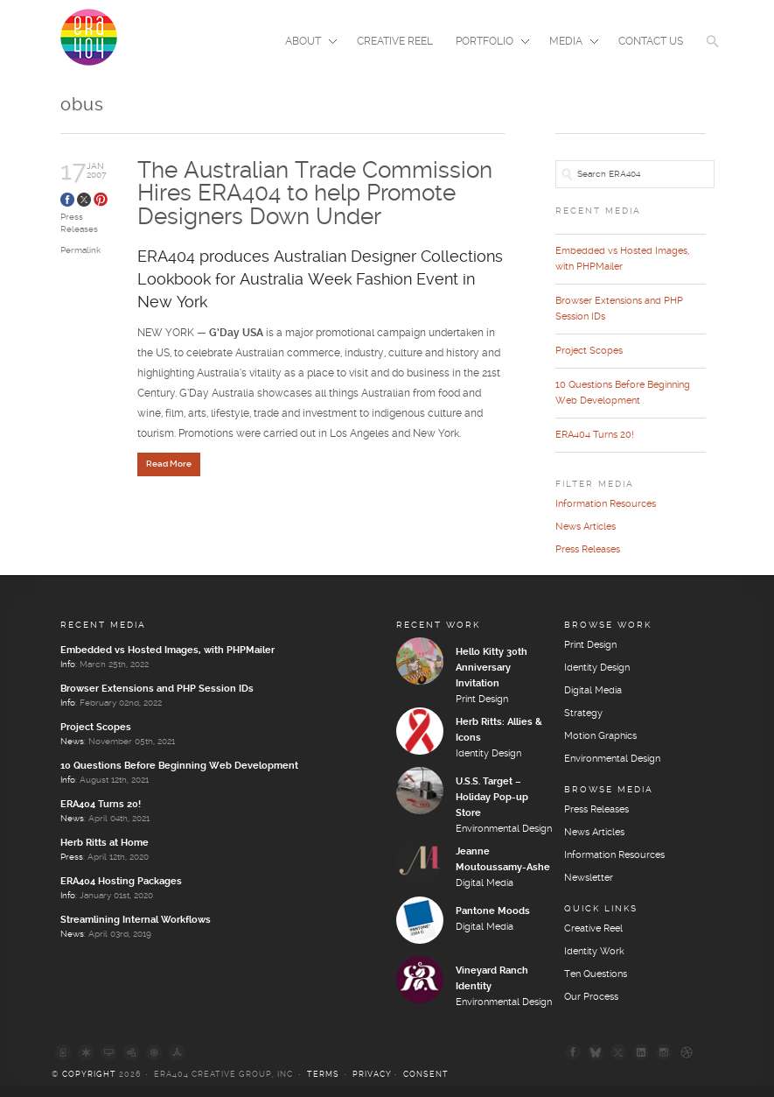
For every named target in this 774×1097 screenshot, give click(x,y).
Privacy (372, 1075)
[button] (712, 52)
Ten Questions (595, 974)
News (72, 741)
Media (568, 43)
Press (71, 857)
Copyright (89, 1075)
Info (67, 664)
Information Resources (605, 504)
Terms (323, 1075)
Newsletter (588, 878)
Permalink (80, 250)
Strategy (583, 713)
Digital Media (484, 883)
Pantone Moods (493, 911)
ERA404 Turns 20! (594, 435)
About (306, 43)
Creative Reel (395, 41)
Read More (169, 464)
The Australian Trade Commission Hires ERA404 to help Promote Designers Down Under (314, 194)
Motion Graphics (600, 736)
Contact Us (650, 41)
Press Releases (587, 550)
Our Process (591, 997)
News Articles (585, 527)
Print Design (482, 699)
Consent (426, 1075)
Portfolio (487, 43)
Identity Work (594, 951)
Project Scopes (589, 351)
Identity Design (488, 754)
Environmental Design (504, 829)
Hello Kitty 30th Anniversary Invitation (491, 668)
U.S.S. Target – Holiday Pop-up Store (492, 798)
